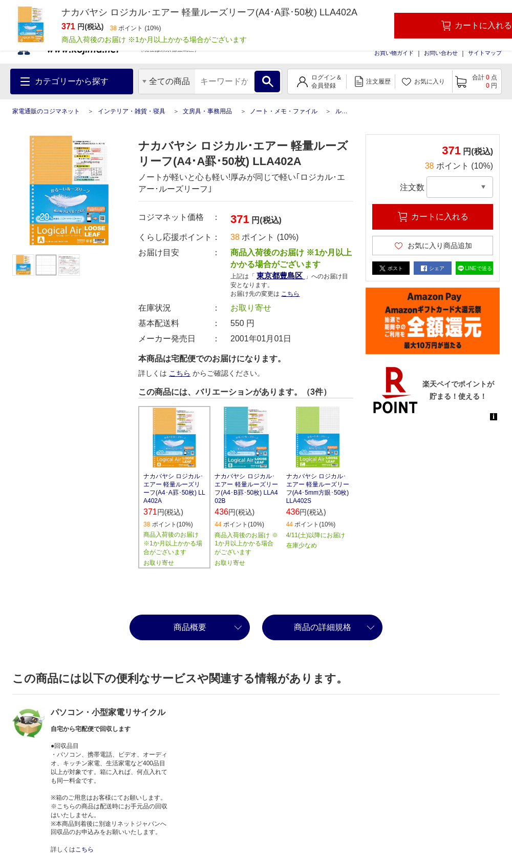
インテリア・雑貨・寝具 (131, 111)
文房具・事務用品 (207, 111)
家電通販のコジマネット (46, 111)
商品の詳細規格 (322, 627)
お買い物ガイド (394, 53)
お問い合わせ (441, 53)
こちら (290, 293)
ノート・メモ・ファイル (283, 111)
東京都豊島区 (281, 275)
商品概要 (190, 627)
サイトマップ (485, 53)
